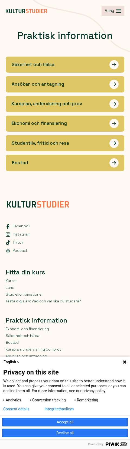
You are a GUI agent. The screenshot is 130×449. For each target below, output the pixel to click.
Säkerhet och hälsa (22, 335)
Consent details (16, 409)
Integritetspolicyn (59, 409)
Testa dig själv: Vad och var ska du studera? (43, 301)
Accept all (65, 422)
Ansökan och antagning (26, 356)
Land (10, 287)
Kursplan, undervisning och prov (33, 349)
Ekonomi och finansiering (27, 329)
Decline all (65, 433)
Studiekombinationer (24, 294)
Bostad (12, 342)
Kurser (11, 280)
